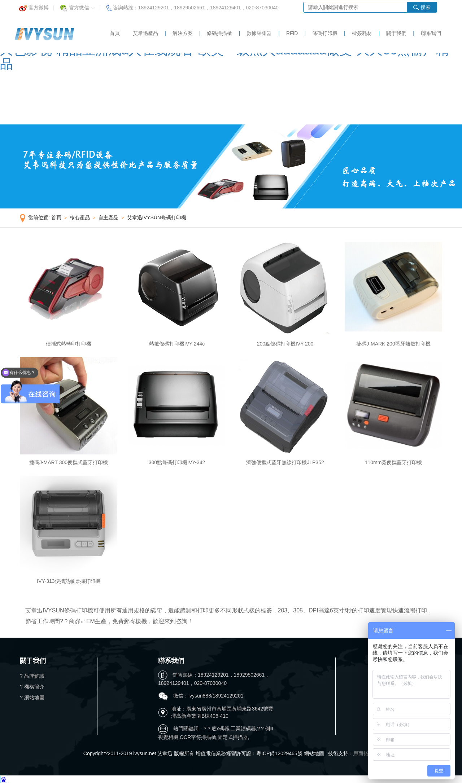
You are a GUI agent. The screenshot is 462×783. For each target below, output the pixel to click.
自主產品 (108, 217)
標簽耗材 (362, 33)
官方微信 (77, 5)
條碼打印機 (324, 33)
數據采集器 (259, 33)
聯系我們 (431, 33)
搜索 (422, 7)
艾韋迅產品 (145, 33)
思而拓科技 (366, 753)
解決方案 (183, 33)
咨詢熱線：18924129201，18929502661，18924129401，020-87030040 (192, 5)
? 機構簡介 (32, 687)
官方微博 (34, 5)
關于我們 (396, 33)
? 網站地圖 (32, 697)
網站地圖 (314, 753)
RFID (292, 33)
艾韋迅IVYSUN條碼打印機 (156, 217)
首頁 (115, 33)
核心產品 (80, 217)
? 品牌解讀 (32, 676)
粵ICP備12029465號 (279, 753)
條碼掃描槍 (219, 33)
